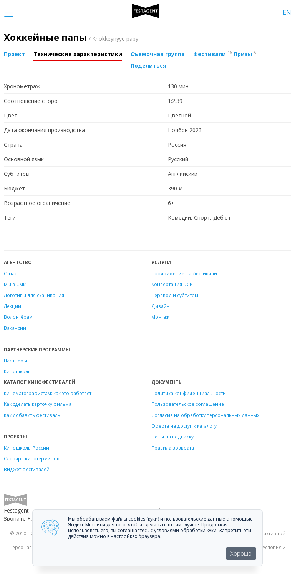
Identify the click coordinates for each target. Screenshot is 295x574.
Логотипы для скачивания (34, 295)
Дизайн (160, 306)
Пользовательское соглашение (187, 404)
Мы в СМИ (15, 284)
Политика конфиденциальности (188, 393)
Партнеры (15, 360)
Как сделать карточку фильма (37, 404)
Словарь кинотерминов (32, 458)
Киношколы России (26, 448)
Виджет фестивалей (27, 469)
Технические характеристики (77, 54)
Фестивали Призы (224, 54)
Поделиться (148, 65)
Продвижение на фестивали (184, 273)
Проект (14, 54)
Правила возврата (172, 448)
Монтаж (160, 317)
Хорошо (241, 553)
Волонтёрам (18, 317)
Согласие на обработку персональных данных (205, 415)
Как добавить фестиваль (32, 415)
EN (287, 12)
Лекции (12, 306)
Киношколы (17, 371)
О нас (10, 273)
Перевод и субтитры (174, 295)
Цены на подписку (172, 436)
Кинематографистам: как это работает (47, 393)
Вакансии (15, 328)
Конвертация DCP (171, 284)
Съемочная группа (158, 54)
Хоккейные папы (71, 37)
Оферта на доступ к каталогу (184, 426)
